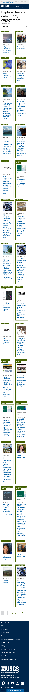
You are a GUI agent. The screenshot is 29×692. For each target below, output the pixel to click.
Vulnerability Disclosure (8, 649)
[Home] (5, 8)
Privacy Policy (5, 632)
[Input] (18, 6)
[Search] (21, 6)
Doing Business (5, 656)
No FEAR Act (5, 642)
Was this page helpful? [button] (15, 690)
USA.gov (3, 646)
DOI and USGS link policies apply (10, 639)
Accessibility (5, 622)
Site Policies (4, 629)
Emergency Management (8, 659)
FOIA (2, 626)
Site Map (3, 636)
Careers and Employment (8, 652)
